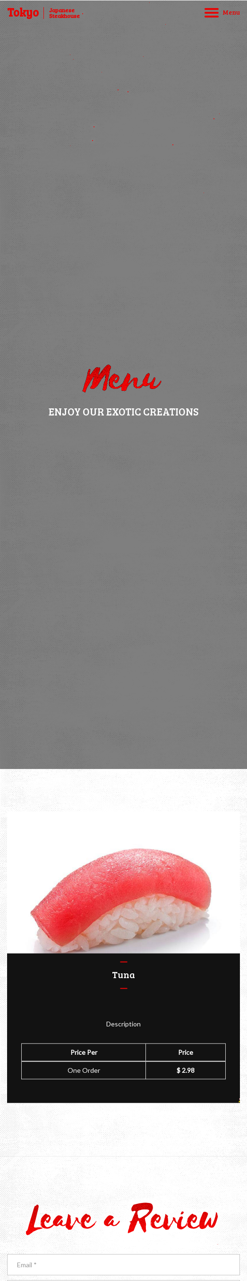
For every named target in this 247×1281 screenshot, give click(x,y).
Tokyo (23, 12)
